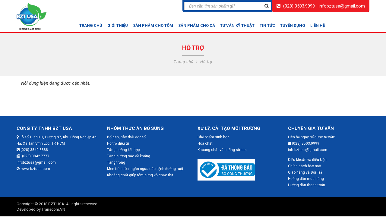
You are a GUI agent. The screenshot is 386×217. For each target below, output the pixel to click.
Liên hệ (317, 25)
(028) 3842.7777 (33, 156)
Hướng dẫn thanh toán (306, 185)
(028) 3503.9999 (299, 6)
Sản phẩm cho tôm (153, 25)
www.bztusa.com (33, 169)
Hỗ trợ (206, 61)
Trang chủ (90, 25)
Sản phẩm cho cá (196, 25)
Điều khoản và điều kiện (307, 160)
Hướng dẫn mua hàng (306, 179)
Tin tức (267, 25)
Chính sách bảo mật (304, 166)
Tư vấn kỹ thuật (237, 25)
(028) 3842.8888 (32, 150)
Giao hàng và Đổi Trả (305, 172)
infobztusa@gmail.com (342, 6)
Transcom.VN (53, 209)
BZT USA (56, 204)
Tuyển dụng (292, 25)
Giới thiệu (117, 25)
